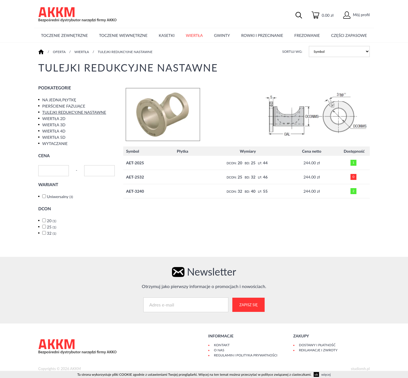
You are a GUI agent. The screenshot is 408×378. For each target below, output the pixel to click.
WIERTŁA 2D (53, 118)
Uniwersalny (60, 196)
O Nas (219, 350)
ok (316, 374)
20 (51, 220)
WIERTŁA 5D (53, 137)
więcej (326, 374)
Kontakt (222, 345)
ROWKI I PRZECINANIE (262, 35)
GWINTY (222, 35)
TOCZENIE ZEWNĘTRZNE (64, 35)
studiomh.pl (360, 368)
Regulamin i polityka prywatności (245, 355)
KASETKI (167, 35)
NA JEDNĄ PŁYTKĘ (59, 99)
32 (51, 233)
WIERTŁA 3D (53, 124)
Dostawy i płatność (317, 345)
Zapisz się (248, 305)
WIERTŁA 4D (53, 131)
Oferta (59, 52)
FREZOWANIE (307, 35)
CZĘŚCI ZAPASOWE (349, 35)
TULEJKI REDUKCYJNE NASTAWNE (125, 52)
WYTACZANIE (55, 143)
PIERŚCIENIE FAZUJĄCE (63, 106)
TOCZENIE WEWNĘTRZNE (123, 35)
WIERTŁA (194, 35)
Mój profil (356, 14)
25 (51, 226)
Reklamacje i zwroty (318, 350)
